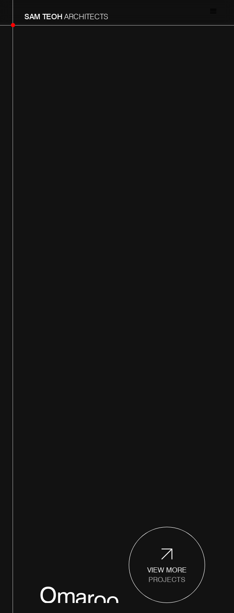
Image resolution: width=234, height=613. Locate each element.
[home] (64, 12)
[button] (213, 12)
